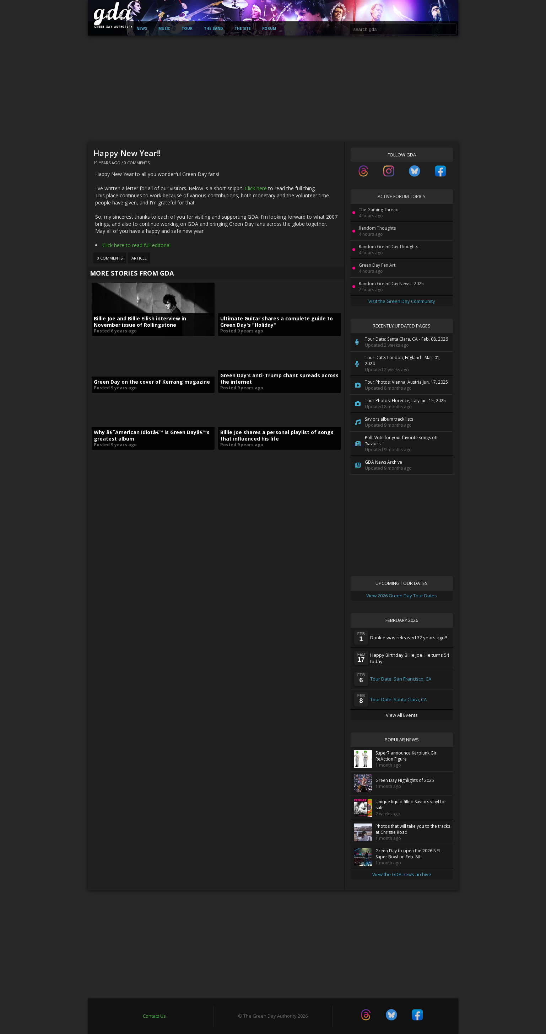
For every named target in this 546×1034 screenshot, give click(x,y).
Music (164, 28)
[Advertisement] (273, 89)
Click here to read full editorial (136, 245)
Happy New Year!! (127, 153)
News (141, 28)
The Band (213, 28)
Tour (187, 28)
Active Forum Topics (402, 196)
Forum (269, 28)
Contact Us (154, 1016)
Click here (256, 188)
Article (139, 258)
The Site (242, 28)
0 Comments (137, 162)
